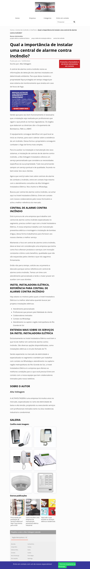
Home (17, 18)
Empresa (32, 18)
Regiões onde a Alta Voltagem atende (26, 532)
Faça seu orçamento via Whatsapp (67, 565)
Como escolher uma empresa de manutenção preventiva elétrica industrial (32, 521)
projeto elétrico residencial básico (19, 38)
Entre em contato (62, 18)
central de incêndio (58, 38)
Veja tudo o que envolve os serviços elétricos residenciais (48, 519)
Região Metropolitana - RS (19, 537)
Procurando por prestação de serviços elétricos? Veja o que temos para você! (17, 521)
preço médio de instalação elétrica (41, 38)
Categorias (47, 18)
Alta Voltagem (25, 64)
